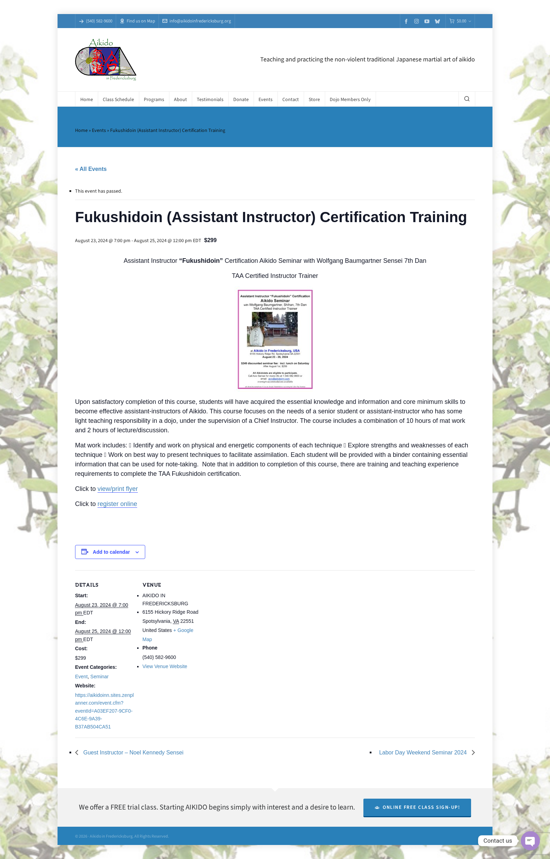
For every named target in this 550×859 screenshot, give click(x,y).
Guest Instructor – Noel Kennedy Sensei (132, 752)
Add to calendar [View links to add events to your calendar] (111, 552)
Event (81, 676)
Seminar (99, 676)
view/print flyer (118, 488)
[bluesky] (438, 21)
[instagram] (417, 21)
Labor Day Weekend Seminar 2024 (423, 752)
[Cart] (460, 21)
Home (81, 130)
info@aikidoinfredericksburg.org (196, 21)
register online (117, 503)
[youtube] (427, 21)
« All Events (91, 169)
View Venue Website (164, 666)
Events (99, 130)
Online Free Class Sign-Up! (417, 807)
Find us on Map (137, 21)
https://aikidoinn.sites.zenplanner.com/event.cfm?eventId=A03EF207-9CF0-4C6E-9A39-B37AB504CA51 (104, 711)
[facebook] (407, 21)
